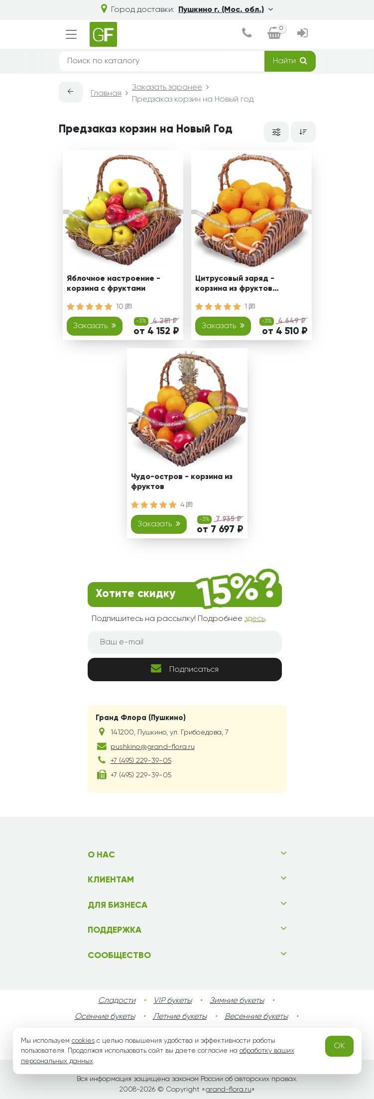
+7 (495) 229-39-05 (141, 760)
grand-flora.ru (228, 1089)
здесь (255, 619)
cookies (83, 1040)
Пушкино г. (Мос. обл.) (225, 9)
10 (123, 306)
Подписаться (185, 668)
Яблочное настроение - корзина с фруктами (113, 283)
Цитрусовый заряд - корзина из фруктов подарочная (234, 285)
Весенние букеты (256, 1017)
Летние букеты (180, 1017)
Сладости (116, 1001)
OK (339, 1046)
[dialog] (246, 34)
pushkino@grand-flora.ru (153, 746)
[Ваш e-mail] (185, 642)
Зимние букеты (237, 1001)
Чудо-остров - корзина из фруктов (182, 481)
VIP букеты (172, 1001)
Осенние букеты (105, 1017)
